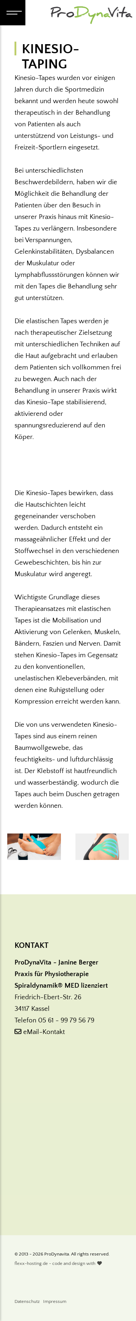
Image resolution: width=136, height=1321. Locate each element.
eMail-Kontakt (40, 1032)
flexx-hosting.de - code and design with (58, 1263)
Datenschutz (27, 1301)
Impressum (54, 1301)
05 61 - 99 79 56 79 (66, 1020)
